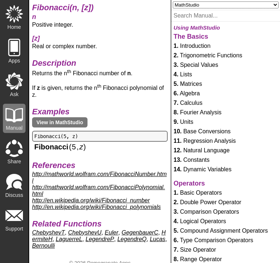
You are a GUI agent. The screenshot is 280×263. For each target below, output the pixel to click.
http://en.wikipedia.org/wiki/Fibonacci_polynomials (96, 207)
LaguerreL (69, 239)
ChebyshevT (48, 232)
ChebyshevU (85, 232)
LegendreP (100, 239)
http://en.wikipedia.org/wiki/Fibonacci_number (91, 200)
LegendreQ (132, 239)
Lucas (158, 239)
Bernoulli (43, 246)
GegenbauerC (139, 232)
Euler (111, 232)
